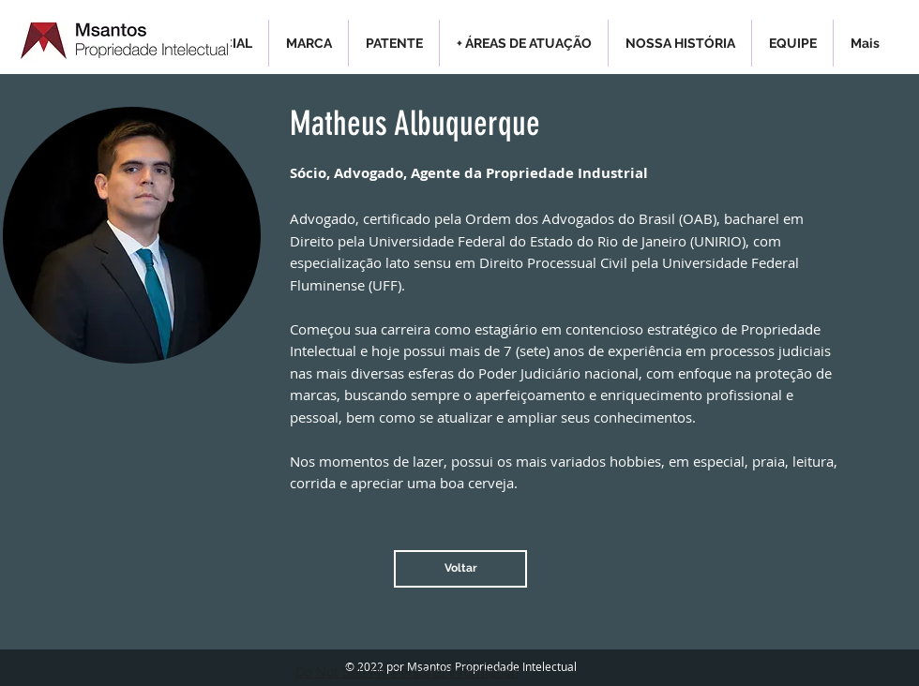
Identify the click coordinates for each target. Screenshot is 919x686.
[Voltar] (460, 569)
